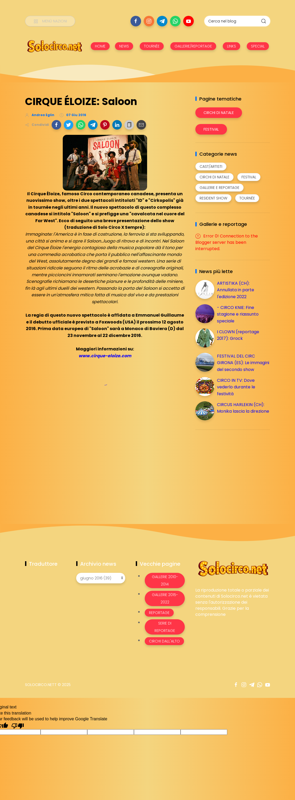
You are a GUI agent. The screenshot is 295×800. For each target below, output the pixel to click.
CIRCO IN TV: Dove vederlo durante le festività (236, 387)
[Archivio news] (100, 578)
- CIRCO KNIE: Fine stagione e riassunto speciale (238, 314)
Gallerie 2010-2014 (165, 580)
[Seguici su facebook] (135, 21)
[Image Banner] (232, 568)
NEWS (124, 46)
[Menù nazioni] (50, 21)
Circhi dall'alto (164, 641)
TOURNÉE (151, 46)
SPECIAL (258, 46)
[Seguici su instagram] (149, 21)
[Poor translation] (18, 725)
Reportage (159, 612)
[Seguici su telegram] (162, 21)
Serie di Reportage (164, 627)
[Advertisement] (234, 471)
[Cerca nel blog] (237, 21)
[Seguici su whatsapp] (175, 21)
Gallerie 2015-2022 (165, 598)
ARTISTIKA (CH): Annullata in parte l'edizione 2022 (235, 290)
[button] (56, 125)
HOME (100, 46)
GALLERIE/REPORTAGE (193, 46)
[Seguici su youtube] (188, 21)
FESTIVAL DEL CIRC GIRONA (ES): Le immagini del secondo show (243, 363)
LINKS (231, 46)
